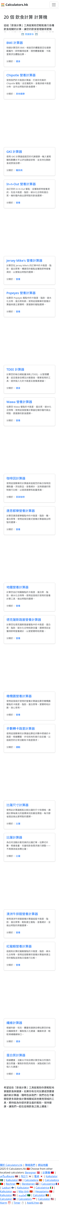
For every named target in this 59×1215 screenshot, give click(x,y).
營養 (18, 202)
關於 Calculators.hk (11, 1165)
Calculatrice (48, 1184)
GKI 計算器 (14, 151)
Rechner (11, 1184)
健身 (18, 61)
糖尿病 (19, 170)
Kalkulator (12, 1180)
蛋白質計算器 (15, 1055)
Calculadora (31, 1180)
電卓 (36, 1176)
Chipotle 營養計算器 (21, 75)
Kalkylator (52, 1176)
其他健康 (20, 93)
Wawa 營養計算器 (19, 402)
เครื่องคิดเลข (7, 1176)
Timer (17, 1202)
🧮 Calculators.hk (14, 5)
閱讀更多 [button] (29, 34)
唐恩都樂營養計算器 (20, 511)
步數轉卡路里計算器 (20, 728)
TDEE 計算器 (15, 369)
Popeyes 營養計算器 (21, 293)
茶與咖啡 (20, 496)
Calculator (39, 1195)
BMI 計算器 (14, 43)
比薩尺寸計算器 (17, 805)
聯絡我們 (30, 1165)
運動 (18, 747)
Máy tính (24, 1191)
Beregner (30, 1172)
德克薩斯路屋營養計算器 (23, 619)
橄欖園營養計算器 (19, 696)
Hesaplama (42, 1191)
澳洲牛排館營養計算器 (22, 914)
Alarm (3, 1202)
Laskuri (6, 1187)
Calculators (25, 1199)
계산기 (24, 1176)
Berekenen (28, 1184)
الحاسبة (23, 1195)
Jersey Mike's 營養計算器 (24, 260)
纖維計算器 (14, 1023)
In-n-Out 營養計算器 (21, 184)
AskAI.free (33, 1202)
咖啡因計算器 (15, 478)
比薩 (18, 823)
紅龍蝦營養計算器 (19, 946)
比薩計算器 (14, 837)
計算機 (46, 1172)
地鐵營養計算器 (17, 587)
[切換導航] (53, 5)
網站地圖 (43, 1165)
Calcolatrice (42, 1187)
